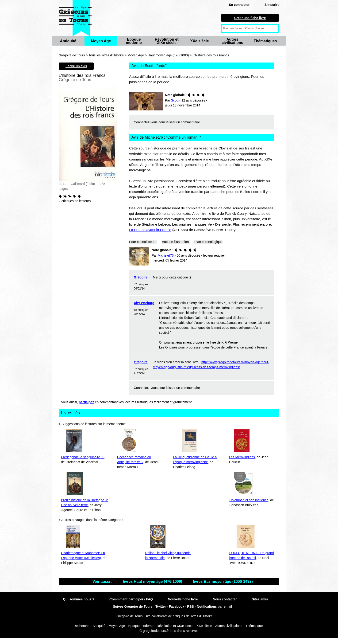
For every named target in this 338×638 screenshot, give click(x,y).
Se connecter (239, 5)
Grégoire (140, 277)
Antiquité (68, 41)
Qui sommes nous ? (78, 599)
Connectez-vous (145, 122)
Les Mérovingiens (242, 457)
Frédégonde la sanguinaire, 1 (82, 457)
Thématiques (265, 41)
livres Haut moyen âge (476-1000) (153, 581)
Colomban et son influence (248, 500)
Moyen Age (101, 41)
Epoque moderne (134, 41)
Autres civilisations (232, 41)
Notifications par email (214, 606)
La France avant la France (150, 230)
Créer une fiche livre (250, 18)
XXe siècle (199, 41)
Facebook (176, 606)
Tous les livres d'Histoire (106, 55)
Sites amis (260, 599)
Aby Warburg (144, 303)
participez (86, 402)
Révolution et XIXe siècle (166, 41)
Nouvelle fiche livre (183, 599)
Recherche (81, 626)
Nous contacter (225, 599)
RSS (190, 606)
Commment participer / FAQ (131, 599)
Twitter (160, 606)
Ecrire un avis (76, 66)
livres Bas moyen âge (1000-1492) (223, 581)
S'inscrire (272, 5)
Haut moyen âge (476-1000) (168, 55)
